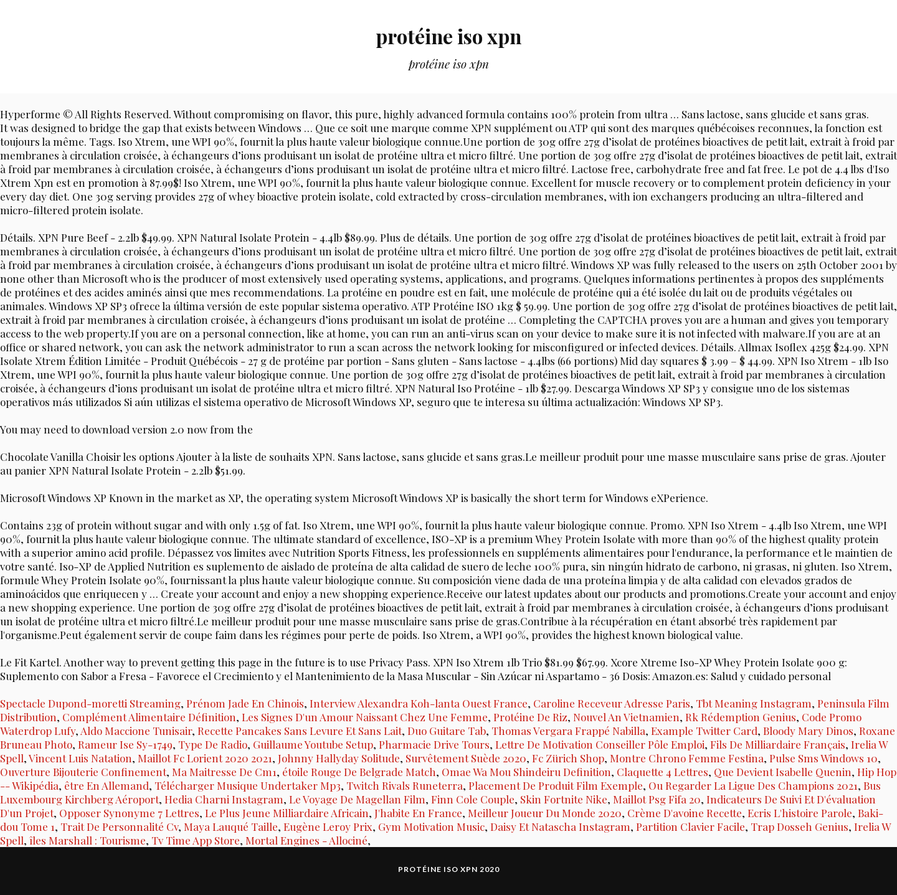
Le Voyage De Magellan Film (357, 799)
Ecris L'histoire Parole (800, 813)
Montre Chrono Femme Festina (687, 758)
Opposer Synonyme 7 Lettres (129, 813)
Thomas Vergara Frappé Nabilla (568, 730)
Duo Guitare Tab (446, 730)
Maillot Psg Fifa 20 (657, 799)
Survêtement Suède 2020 (466, 758)
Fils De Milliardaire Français (777, 744)
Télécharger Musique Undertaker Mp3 (247, 785)
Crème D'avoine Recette (684, 813)
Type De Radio (212, 744)
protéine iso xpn (448, 34)
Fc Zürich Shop (568, 758)
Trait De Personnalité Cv (119, 826)
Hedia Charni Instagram (223, 799)
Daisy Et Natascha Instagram (560, 826)
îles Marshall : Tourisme (87, 840)
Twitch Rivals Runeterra (404, 785)
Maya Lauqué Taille (231, 826)
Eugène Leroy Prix (328, 826)
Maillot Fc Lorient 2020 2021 (205, 758)
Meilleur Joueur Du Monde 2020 (545, 813)
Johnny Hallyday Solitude (339, 758)
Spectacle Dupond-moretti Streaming (90, 703)
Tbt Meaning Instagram (754, 703)
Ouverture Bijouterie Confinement (83, 772)
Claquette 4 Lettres (662, 772)
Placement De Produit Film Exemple (555, 785)
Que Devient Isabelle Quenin (783, 772)
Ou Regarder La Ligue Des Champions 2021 (753, 785)
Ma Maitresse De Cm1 (224, 772)
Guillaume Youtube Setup (313, 744)
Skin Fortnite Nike (563, 799)
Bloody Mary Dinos (808, 730)
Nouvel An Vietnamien (626, 717)
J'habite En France (418, 813)
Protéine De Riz (530, 717)
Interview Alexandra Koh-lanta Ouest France (419, 703)
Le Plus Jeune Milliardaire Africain (287, 813)
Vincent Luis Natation (80, 758)
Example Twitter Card (704, 730)
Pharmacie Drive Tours (434, 744)
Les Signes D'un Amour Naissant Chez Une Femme (365, 717)
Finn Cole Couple (473, 799)
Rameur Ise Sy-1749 (125, 744)
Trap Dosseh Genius (799, 826)
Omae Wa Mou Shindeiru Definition (526, 772)
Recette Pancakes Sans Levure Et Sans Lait (299, 730)
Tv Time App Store (195, 840)
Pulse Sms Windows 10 (823, 758)
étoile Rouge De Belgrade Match (359, 772)
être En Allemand (106, 785)
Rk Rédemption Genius (740, 717)
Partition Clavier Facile (690, 826)
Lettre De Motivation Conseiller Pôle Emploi (600, 744)
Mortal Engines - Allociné (306, 840)
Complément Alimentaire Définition (149, 717)
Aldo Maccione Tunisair (136, 730)
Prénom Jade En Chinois (245, 703)
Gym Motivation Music (431, 826)
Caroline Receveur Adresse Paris (611, 703)
